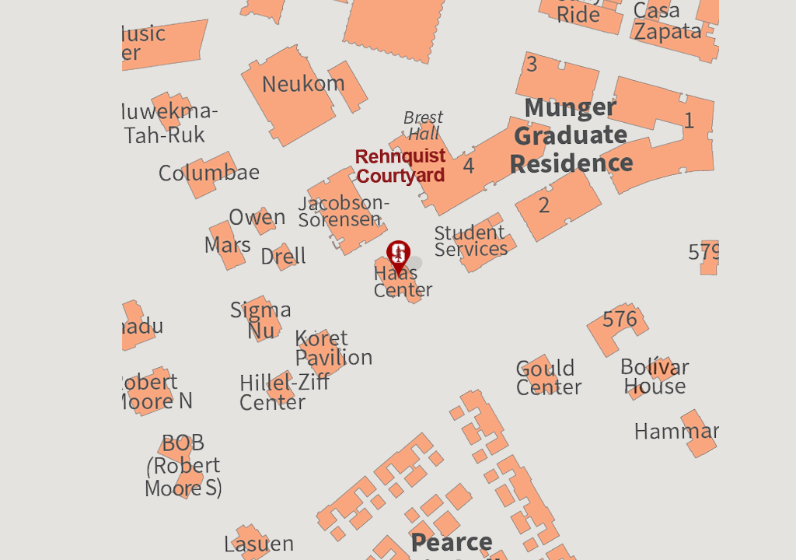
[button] (398, 259)
